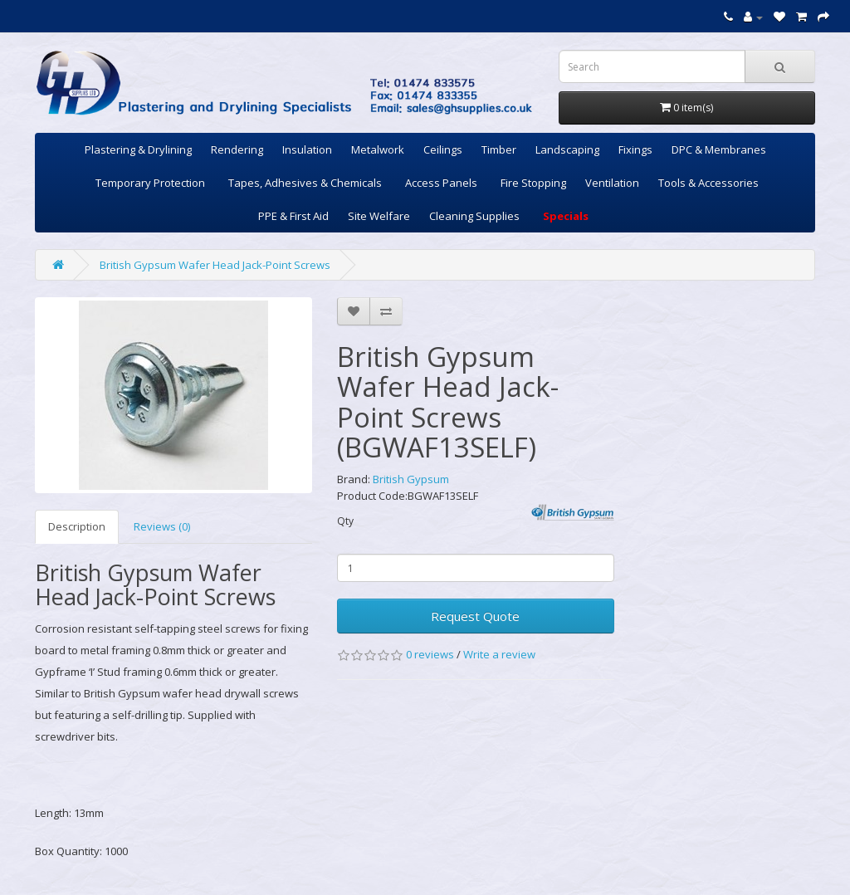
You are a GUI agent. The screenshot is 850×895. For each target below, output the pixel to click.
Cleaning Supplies (474, 215)
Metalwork (377, 149)
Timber (498, 149)
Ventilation (612, 182)
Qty (345, 521)
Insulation (307, 149)
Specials (566, 215)
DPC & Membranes (719, 149)
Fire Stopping (533, 182)
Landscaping (567, 149)
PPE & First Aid (293, 215)
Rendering (237, 149)
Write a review (499, 654)
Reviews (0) (162, 526)
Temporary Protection (150, 182)
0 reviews (430, 654)
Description (76, 526)
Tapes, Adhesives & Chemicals (305, 182)
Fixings (635, 149)
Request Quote (475, 616)
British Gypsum (411, 479)
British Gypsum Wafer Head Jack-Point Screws (215, 264)
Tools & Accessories (708, 182)
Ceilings (442, 149)
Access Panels (441, 182)
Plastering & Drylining (138, 149)
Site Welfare (379, 215)
